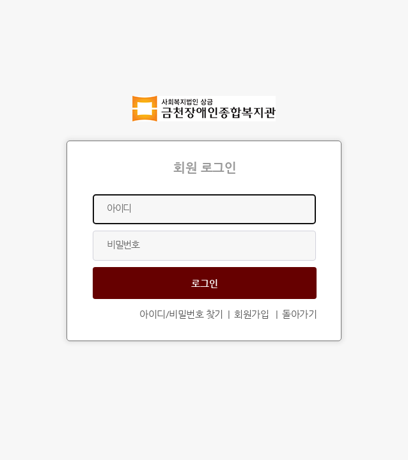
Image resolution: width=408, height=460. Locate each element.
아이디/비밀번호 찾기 (181, 314)
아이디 (119, 208)
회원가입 (251, 314)
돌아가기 (299, 314)
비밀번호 (123, 244)
